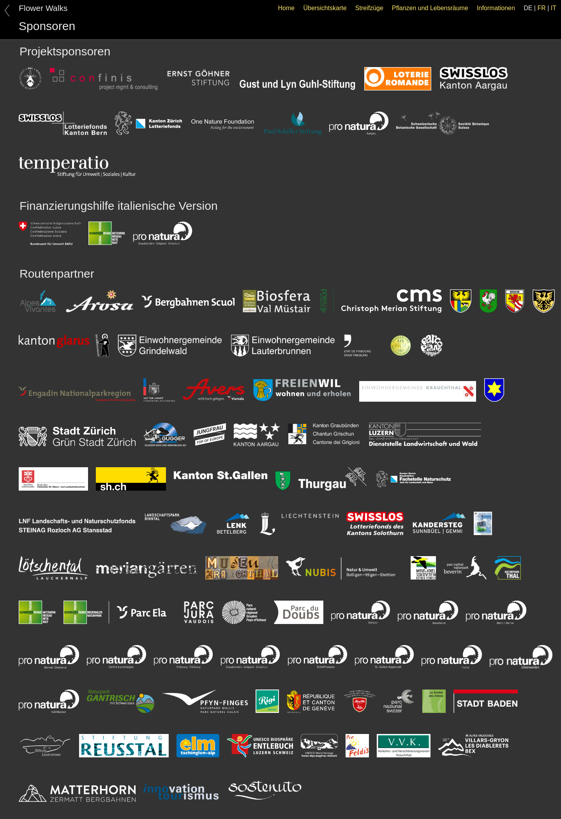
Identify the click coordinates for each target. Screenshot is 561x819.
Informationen (496, 8)
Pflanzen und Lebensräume (430, 8)
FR (541, 8)
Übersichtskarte (324, 8)
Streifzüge (369, 8)
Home (286, 8)
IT (553, 8)
